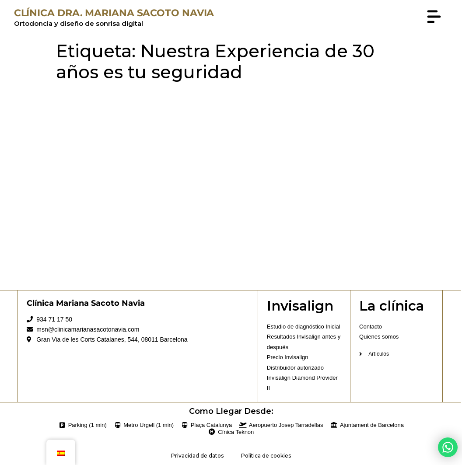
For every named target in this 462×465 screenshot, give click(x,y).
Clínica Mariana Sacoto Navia (86, 303)
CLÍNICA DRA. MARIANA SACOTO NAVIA (114, 13)
